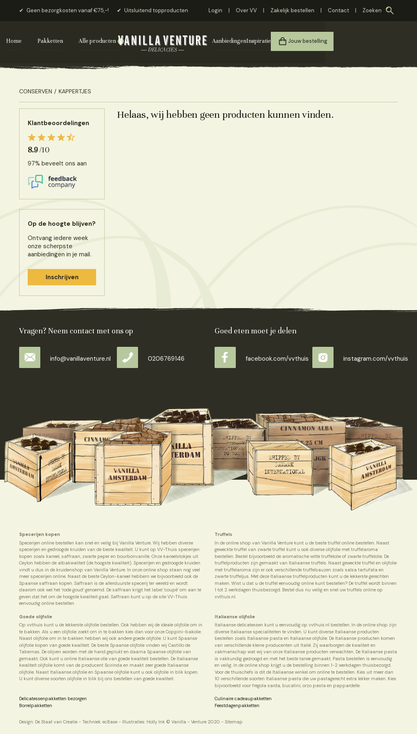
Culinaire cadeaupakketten (243, 697)
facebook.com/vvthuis (262, 357)
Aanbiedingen (283, 40)
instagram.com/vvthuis (360, 357)
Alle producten (110, 40)
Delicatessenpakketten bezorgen (53, 697)
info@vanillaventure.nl (65, 357)
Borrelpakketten (35, 704)
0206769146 (150, 357)
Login (215, 10)
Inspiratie (317, 40)
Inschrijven (62, 276)
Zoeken (372, 10)
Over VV (246, 10)
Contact (338, 10)
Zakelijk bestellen (292, 10)
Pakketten (63, 40)
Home (27, 40)
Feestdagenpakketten (237, 704)
